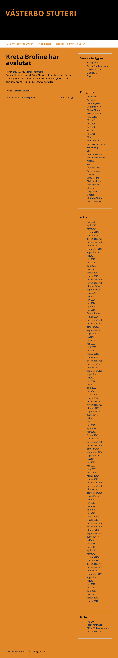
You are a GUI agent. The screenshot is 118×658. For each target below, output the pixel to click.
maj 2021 (91, 425)
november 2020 (94, 445)
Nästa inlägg (67, 97)
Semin (70, 43)
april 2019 (91, 509)
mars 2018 (91, 553)
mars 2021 (91, 431)
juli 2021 (90, 418)
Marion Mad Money (96, 157)
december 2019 (94, 482)
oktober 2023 (93, 326)
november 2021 (94, 404)
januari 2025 (92, 276)
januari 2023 (92, 357)
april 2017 (91, 590)
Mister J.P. (91, 160)
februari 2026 (93, 232)
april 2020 (91, 469)
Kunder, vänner (94, 154)
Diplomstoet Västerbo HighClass (21, 97)
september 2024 (94, 289)
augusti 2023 (93, 333)
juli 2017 (90, 580)
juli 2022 (90, 377)
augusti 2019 (93, 496)
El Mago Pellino (94, 113)
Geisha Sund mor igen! (98, 66)
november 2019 (94, 486)
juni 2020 (91, 462)
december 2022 (94, 360)
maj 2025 (91, 262)
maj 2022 (91, 384)
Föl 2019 (91, 127)
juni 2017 (91, 584)
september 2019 (94, 492)
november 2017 (94, 567)
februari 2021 (93, 435)
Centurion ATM (94, 106)
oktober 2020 (93, 448)
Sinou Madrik (93, 177)
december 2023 (94, 320)
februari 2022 (93, 394)
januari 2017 (92, 601)
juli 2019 (90, 499)
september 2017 (94, 574)
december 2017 (94, 563)
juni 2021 (91, 421)
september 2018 (94, 533)
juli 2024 (90, 296)
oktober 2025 (93, 245)
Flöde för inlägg (94, 624)
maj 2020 (91, 465)
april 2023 (91, 347)
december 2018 (94, 523)
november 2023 (94, 323)
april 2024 (91, 306)
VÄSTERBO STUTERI (40, 13)
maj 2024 (91, 303)
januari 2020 (92, 479)
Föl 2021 (91, 130)
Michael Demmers (34, 71)
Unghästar (92, 191)
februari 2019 (93, 516)
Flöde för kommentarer (98, 628)
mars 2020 (91, 472)
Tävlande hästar (94, 181)
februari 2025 (93, 272)
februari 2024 (93, 313)
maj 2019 (91, 506)
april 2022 (91, 387)
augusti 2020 (93, 455)
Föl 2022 (91, 133)
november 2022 (94, 364)
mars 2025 (91, 269)
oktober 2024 (93, 286)
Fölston (90, 137)
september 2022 (94, 370)
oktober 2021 (93, 408)
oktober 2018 (93, 530)
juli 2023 (90, 337)
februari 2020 (93, 475)
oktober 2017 (93, 570)
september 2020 (94, 452)
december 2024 (94, 279)
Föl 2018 (91, 123)
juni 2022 (91, 381)
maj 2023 (91, 343)
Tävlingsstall (93, 184)
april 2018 (91, 550)
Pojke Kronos (93, 171)
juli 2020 (90, 458)
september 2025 (94, 249)
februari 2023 (93, 353)
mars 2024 (91, 310)
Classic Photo (93, 110)
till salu (90, 188)
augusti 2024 (93, 293)
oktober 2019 (93, 489)
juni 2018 (91, 543)
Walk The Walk (94, 201)
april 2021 (91, 428)
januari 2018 (92, 560)
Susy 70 (81, 43)
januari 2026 (92, 235)
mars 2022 (91, 391)
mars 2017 (91, 594)
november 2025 (94, 242)
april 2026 (91, 225)
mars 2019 (91, 513)
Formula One (93, 140)
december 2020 (94, 441)
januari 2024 (92, 316)
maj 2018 (91, 547)
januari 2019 (92, 519)
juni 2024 (91, 299)
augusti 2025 (93, 252)
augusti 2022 (93, 374)
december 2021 (94, 401)
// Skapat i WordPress (16, 651)
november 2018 (94, 526)
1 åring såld (92, 62)
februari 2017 (93, 597)
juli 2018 (90, 540)
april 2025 (91, 265)
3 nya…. (91, 76)
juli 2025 (90, 255)
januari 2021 (92, 438)
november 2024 (94, 282)
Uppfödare (92, 194)
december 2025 (94, 238)
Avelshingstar (44, 43)
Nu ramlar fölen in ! (96, 69)
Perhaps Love (93, 167)
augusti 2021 (93, 414)
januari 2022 (92, 398)
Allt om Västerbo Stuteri (20, 43)
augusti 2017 (93, 577)
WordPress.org (94, 631)
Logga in (91, 621)
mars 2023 (91, 350)
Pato (89, 164)
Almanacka (92, 96)
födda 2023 (92, 116)
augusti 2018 (93, 536)
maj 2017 (91, 587)
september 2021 (94, 411)
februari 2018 (93, 557)
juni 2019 (91, 502)
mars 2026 (91, 228)
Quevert (91, 174)
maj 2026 (91, 221)
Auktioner (91, 99)
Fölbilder (59, 43)
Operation (92, 72)
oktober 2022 (93, 367)
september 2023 (94, 330)
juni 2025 (91, 259)
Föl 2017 (91, 120)
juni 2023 (91, 340)
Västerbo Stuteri (22, 90)
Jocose (90, 150)
